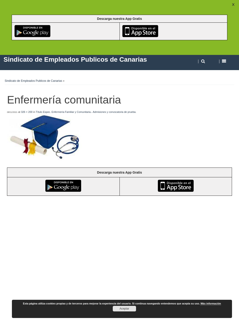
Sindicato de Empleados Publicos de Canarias (33, 80)
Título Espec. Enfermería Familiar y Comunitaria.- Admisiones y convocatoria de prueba (86, 112)
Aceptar (124, 308)
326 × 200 (26, 112)
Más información (210, 303)
